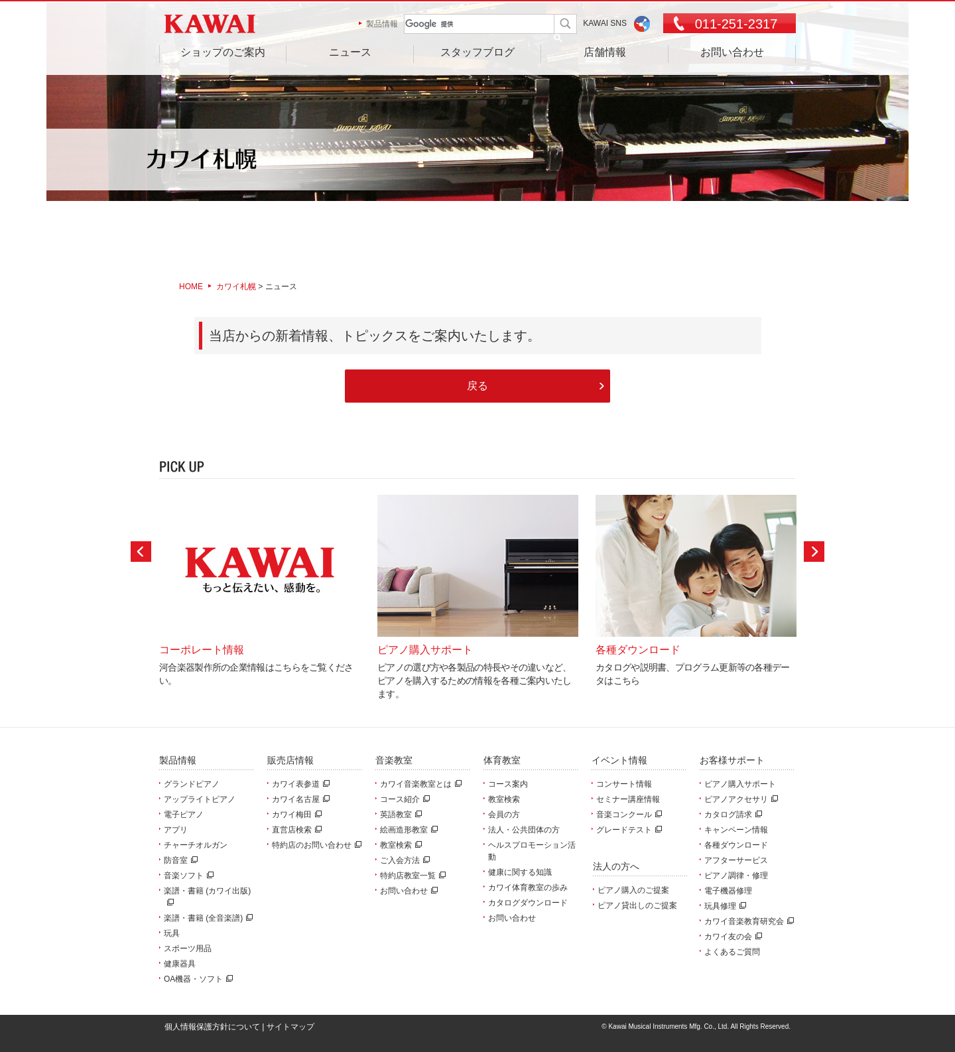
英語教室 (399, 814)
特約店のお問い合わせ (315, 845)
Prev (141, 551)
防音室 (179, 860)
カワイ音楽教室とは (419, 784)
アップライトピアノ (199, 799)
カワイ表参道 (299, 784)
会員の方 (504, 814)
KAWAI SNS (605, 23)
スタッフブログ (477, 52)
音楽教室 (394, 760)
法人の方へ (616, 866)
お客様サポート (732, 760)
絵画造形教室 (407, 829)
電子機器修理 (728, 890)
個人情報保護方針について (212, 1026)
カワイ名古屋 (299, 799)
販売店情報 (290, 760)
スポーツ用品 (188, 948)
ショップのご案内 (222, 52)
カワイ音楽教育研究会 (747, 921)
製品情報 (382, 24)
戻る (477, 385)
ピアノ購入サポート (740, 784)
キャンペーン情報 (736, 829)
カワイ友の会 (731, 936)
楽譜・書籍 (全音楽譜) (206, 918)
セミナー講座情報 (628, 799)
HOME (191, 286)
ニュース (350, 52)
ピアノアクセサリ (739, 799)
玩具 (172, 933)
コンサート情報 (624, 784)
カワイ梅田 (295, 814)
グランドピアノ (192, 784)
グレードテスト (627, 829)
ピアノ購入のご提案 (633, 890)
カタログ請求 (731, 814)
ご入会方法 (403, 860)
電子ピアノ (184, 814)
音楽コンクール (627, 814)
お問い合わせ (732, 52)
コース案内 (508, 784)
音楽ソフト (187, 875)
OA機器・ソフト (196, 979)
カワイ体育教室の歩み (528, 887)
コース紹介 (403, 799)
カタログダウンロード (528, 902)
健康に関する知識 (520, 872)
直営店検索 (295, 829)
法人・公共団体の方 (524, 829)
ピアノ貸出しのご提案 (637, 905)
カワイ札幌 (236, 286)
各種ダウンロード (736, 845)
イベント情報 (619, 760)
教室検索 (399, 845)
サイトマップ (290, 1026)
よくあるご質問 (732, 951)
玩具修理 (723, 906)
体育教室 (502, 760)
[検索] (468, 24)
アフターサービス (736, 860)
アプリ (176, 829)
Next (814, 551)
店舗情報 (605, 52)
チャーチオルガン (195, 845)
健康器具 (180, 963)
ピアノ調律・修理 (736, 875)
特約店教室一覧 (411, 875)
